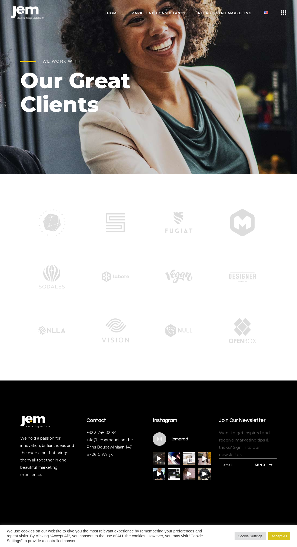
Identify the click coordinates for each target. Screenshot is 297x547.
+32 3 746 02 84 (101, 432)
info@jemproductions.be (109, 439)
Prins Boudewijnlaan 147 (109, 447)
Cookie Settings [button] (250, 536)
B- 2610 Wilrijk (99, 454)
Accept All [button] (279, 536)
